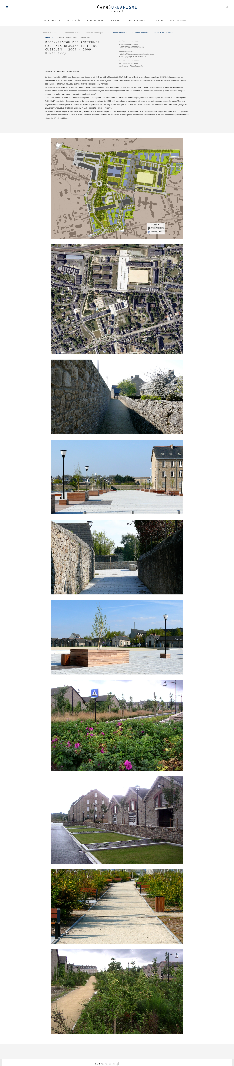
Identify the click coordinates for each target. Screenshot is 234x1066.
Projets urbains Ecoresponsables (93, 33)
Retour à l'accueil (52, 33)
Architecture (52, 21)
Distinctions (178, 21)
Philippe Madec (136, 21)
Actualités (73, 21)
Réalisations (95, 21)
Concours (115, 21)
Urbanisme (69, 33)
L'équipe (158, 21)
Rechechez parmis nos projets (227, 7)
